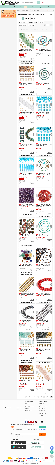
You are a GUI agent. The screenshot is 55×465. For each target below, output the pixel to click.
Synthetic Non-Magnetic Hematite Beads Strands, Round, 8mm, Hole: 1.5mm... (26, 321)
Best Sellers (13, 6)
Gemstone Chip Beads (40, 14)
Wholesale (27, 18)
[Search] (35, 2)
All (43, 10)
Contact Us (41, 403)
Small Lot (33, 18)
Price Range (31, 25)
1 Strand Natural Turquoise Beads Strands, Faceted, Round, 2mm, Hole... (43, 174)
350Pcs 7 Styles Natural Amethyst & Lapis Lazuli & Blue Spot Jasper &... (26, 265)
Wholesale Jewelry (35, 7)
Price (42, 29)
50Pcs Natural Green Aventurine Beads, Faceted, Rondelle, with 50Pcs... (25, 349)
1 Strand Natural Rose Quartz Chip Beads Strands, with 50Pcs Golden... (43, 381)
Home (18, 10)
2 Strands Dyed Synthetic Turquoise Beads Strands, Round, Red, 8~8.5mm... (43, 294)
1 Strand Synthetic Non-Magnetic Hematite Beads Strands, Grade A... (43, 321)
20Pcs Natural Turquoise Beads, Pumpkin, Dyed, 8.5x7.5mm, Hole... (43, 113)
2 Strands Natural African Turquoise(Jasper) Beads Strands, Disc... (26, 144)
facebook (26, 422)
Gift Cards (41, 417)
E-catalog (41, 415)
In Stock (41, 22)
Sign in (46, 2)
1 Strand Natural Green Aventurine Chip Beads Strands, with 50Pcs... (26, 50)
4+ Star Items (23, 22)
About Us (27, 403)
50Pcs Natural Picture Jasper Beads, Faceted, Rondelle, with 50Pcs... (26, 83)
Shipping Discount (33, 22)
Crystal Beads (31, 14)
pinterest (32, 422)
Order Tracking (52, 448)
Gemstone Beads (35, 10)
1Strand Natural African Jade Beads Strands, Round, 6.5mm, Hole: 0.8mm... (43, 83)
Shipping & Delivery (43, 406)
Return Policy (42, 408)
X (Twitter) (42, 422)
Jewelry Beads (25, 10)
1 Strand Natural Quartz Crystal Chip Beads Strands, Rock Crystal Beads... (26, 113)
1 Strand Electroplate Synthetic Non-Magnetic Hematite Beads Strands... (26, 294)
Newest (31, 29)
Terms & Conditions (29, 406)
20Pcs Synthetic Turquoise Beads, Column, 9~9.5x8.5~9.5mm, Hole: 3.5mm (43, 144)
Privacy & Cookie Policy (40, 429)
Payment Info (42, 410)
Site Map (27, 408)
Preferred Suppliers (48, 6)
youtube (29, 422)
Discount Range (22, 25)
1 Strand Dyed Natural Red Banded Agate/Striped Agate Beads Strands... (43, 205)
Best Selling (37, 29)
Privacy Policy (28, 405)
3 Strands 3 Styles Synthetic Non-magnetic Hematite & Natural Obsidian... (43, 265)
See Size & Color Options (26, 63)
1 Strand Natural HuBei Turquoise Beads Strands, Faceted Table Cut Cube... (43, 235)
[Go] (47, 25)
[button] (54, 6)
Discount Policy (28, 410)
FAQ (40, 405)
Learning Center (42, 413)
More (51, 14)
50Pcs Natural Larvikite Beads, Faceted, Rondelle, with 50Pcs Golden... (43, 349)
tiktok (36, 422)
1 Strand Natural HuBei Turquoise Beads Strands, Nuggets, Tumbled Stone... (43, 50)
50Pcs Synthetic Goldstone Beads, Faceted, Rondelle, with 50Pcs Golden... (25, 381)
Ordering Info (42, 411)
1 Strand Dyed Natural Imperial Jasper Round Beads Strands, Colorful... (26, 235)
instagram (39, 422)
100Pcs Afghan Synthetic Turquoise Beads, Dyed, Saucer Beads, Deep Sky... (25, 174)
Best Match (26, 29)
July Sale (23, 7)
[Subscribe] (26, 434)
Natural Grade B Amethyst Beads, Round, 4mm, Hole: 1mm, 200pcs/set (26, 205)
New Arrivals (4, 6)
